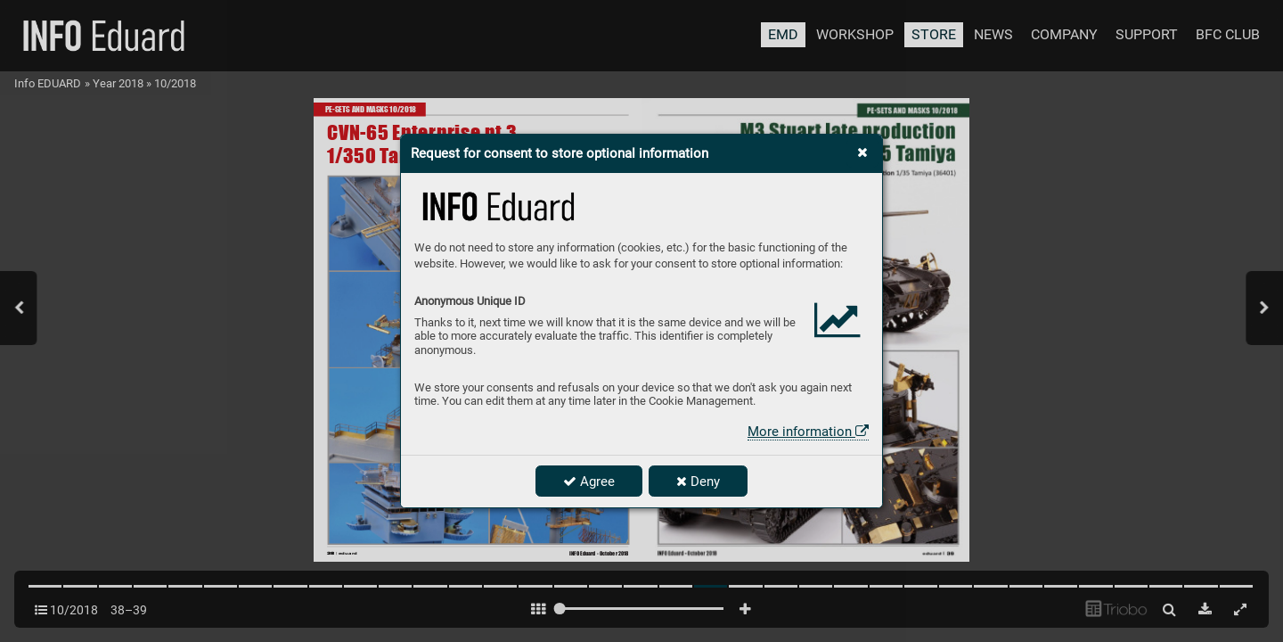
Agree (589, 481)
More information (808, 432)
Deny (698, 481)
